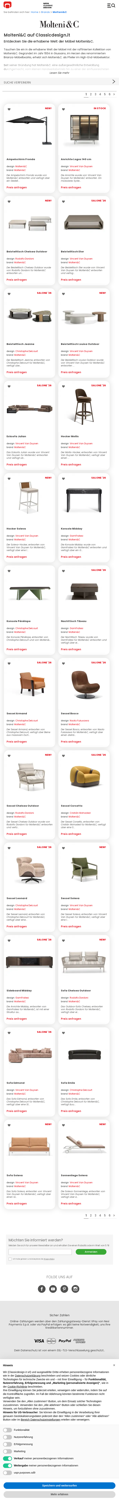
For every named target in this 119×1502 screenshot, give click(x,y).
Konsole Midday (71, 528)
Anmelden (91, 1252)
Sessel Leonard (17, 898)
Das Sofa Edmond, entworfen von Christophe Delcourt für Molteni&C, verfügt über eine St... (26, 1101)
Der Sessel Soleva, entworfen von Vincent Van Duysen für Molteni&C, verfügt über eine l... (84, 917)
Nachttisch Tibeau (73, 621)
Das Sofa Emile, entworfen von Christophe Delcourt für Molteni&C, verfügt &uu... (80, 1101)
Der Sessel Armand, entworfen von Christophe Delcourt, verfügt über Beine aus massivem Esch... (28, 732)
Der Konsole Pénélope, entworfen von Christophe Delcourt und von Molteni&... (29, 638)
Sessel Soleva (70, 898)
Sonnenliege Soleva (74, 1175)
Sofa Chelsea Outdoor (76, 990)
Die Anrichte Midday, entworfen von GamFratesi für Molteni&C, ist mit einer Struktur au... (28, 1009)
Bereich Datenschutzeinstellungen (41, 1419)
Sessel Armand (17, 713)
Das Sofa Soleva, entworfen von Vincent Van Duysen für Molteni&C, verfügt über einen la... (29, 1194)
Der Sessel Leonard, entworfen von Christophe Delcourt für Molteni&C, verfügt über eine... (26, 917)
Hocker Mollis (70, 436)
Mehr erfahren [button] (59, 1494)
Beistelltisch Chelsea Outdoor (27, 251)
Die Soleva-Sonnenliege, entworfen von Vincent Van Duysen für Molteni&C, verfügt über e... (83, 1194)
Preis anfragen (17, 187)
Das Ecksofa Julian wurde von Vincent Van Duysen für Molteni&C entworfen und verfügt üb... (28, 455)
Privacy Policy (49, 1259)
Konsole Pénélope (19, 621)
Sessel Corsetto (71, 806)
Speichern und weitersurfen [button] (59, 1485)
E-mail (40, 1252)
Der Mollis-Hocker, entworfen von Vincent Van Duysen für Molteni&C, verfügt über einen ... (84, 455)
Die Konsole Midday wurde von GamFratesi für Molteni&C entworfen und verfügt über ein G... (84, 547)
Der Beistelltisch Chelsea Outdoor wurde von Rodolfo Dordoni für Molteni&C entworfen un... (29, 270)
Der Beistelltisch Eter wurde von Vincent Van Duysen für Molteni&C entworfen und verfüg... (83, 270)
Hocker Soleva (16, 528)
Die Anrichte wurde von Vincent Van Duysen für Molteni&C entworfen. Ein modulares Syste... (81, 178)
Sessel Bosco (70, 713)
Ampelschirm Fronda (21, 159)
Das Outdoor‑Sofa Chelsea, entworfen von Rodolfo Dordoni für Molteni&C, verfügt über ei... (82, 1009)
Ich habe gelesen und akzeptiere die (32, 1259)
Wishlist (10, 109)
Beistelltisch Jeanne (20, 344)
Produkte (111, 5)
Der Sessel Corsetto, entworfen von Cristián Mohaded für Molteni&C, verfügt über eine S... (83, 824)
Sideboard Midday (19, 990)
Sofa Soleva (15, 1175)
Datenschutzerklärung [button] (27, 1375)
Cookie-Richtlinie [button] (17, 1386)
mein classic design (48, 5)
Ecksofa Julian (16, 436)
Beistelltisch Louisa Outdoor (80, 344)
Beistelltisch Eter (72, 251)
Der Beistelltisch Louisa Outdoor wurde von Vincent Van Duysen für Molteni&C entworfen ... (83, 363)
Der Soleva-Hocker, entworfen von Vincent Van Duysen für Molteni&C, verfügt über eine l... (26, 547)
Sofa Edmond (16, 1083)
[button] (114, 1365)
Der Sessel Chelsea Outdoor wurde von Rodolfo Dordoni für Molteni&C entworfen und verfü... (30, 824)
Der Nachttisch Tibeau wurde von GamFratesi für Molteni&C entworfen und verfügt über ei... (84, 640)
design (17, 166)
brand (16, 170)
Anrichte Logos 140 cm (76, 159)
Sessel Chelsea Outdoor (23, 806)
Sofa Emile (68, 1083)
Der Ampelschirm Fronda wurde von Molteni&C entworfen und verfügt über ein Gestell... (28, 178)
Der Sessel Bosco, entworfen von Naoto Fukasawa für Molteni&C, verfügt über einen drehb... (82, 732)
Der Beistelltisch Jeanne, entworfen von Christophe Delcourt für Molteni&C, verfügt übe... (28, 363)
